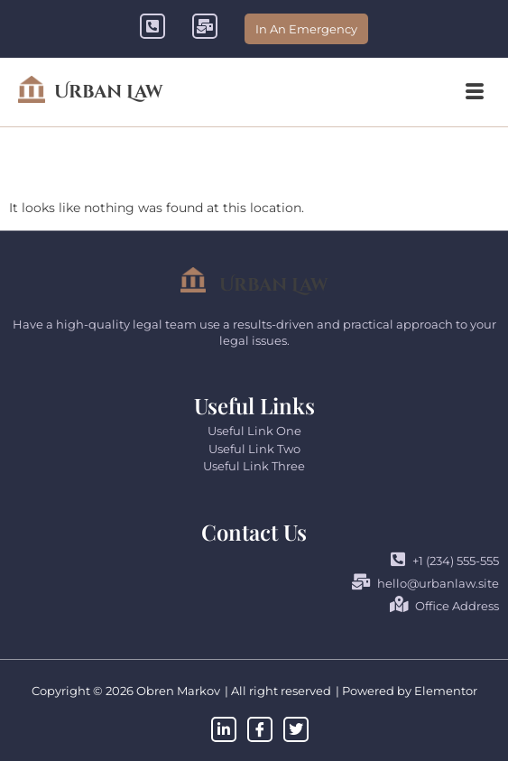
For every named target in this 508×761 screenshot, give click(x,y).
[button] (474, 92)
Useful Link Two (254, 448)
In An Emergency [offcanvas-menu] (306, 29)
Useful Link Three (254, 466)
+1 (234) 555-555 (445, 560)
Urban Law (108, 91)
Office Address (444, 605)
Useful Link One (254, 430)
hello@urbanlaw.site (425, 582)
